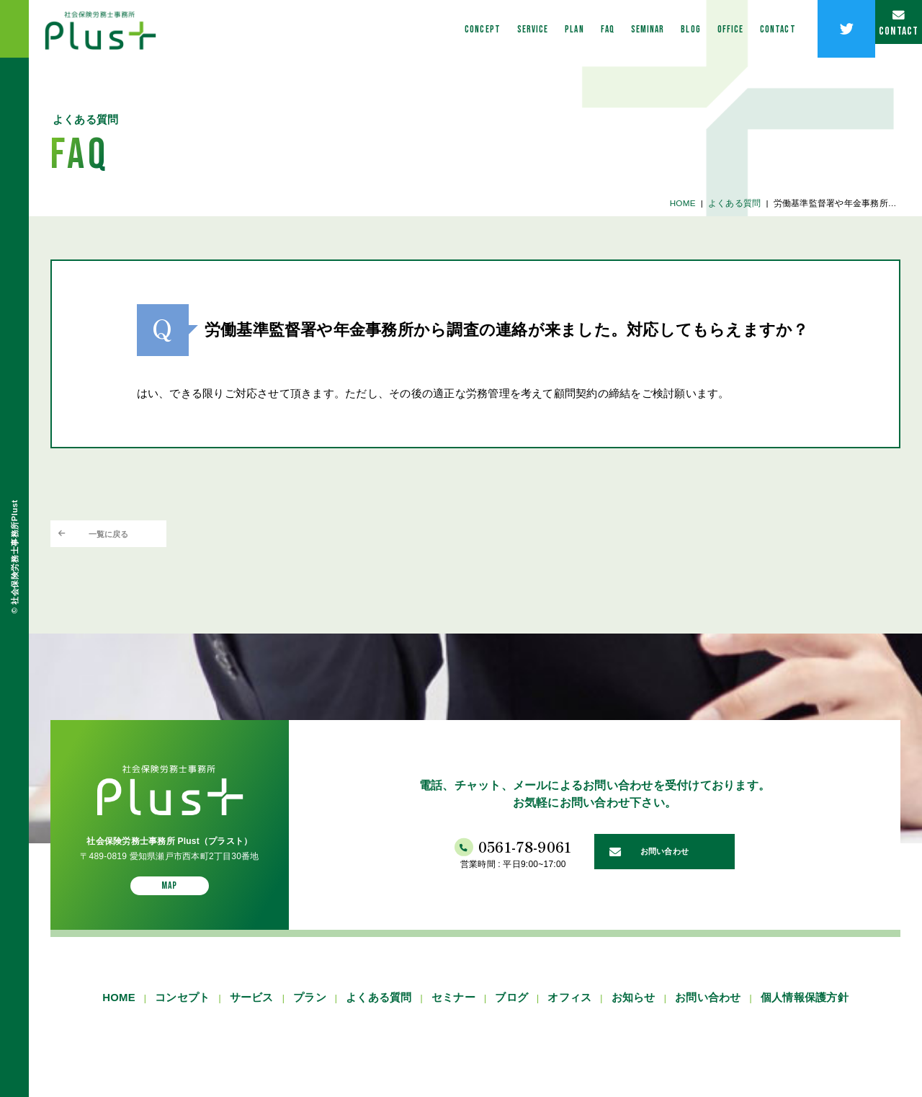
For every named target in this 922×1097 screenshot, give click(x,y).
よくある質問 (730, 202)
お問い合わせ (707, 1015)
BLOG (633, 29)
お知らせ (633, 1015)
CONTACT (742, 29)
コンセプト (182, 1015)
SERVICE (433, 29)
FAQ (528, 29)
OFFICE (683, 29)
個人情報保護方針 (805, 1015)
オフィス (569, 1015)
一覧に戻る (130, 539)
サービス (252, 1015)
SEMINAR (579, 29)
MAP (169, 900)
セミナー (453, 1015)
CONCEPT (371, 29)
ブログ (511, 1015)
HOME (679, 202)
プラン (309, 1015)
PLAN (486, 29)
